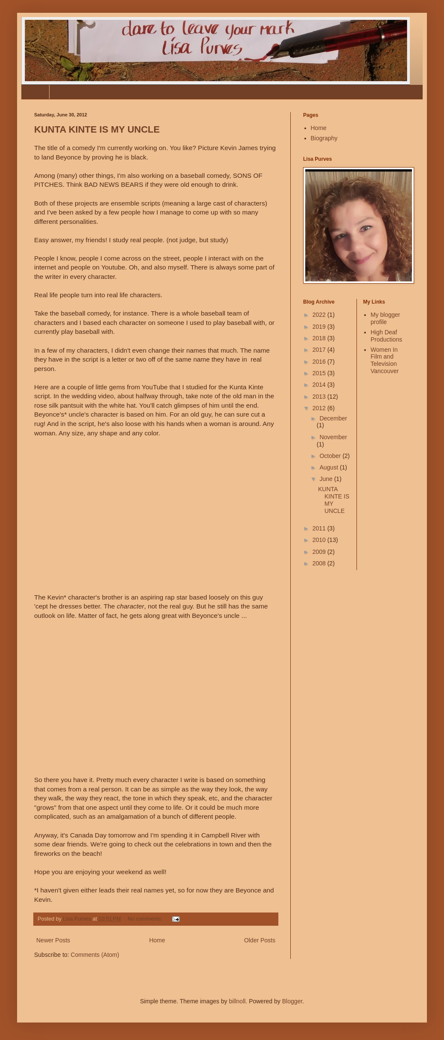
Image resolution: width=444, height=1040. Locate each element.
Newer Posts (53, 940)
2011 (320, 528)
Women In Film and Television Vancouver (385, 360)
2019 (320, 326)
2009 (320, 551)
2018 (320, 338)
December (333, 418)
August (329, 467)
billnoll (237, 1001)
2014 (320, 384)
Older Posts (259, 940)
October (330, 455)
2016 (320, 361)
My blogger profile (385, 318)
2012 (320, 408)
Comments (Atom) (95, 954)
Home (35, 91)
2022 (320, 314)
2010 (320, 539)
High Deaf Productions (386, 336)
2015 (320, 373)
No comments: (146, 919)
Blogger (292, 1001)
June (326, 478)
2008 (320, 563)
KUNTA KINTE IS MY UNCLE (97, 129)
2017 (320, 349)
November (333, 437)
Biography (69, 91)
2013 (320, 396)
